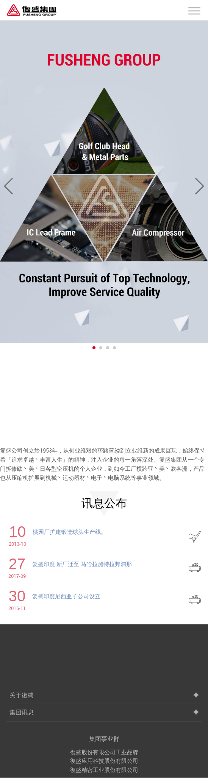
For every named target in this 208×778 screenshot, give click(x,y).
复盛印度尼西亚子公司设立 (66, 596)
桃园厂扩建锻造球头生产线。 (69, 531)
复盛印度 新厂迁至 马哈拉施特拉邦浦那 (82, 564)
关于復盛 (21, 751)
